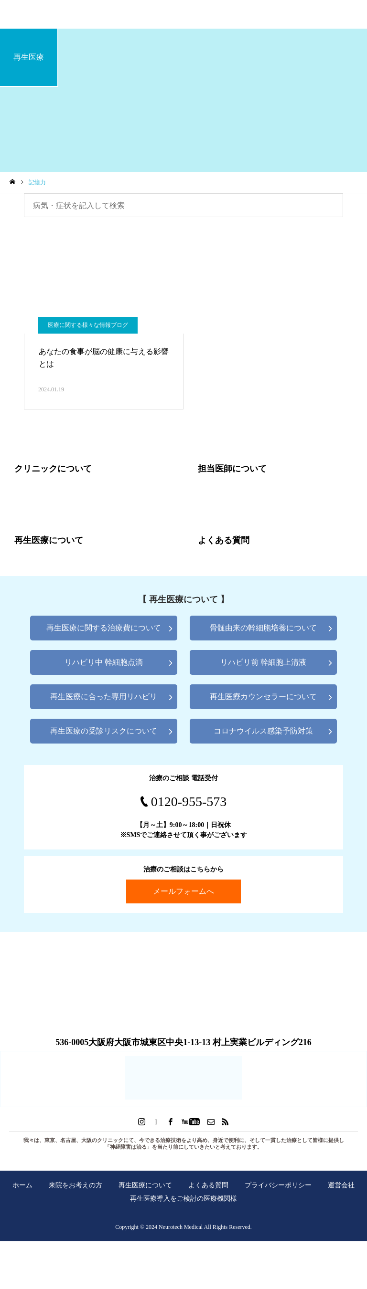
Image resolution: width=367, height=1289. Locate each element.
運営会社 (341, 1185)
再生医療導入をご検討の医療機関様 (183, 1198)
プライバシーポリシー (278, 1185)
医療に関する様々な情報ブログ (88, 325)
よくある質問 (208, 1185)
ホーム (22, 1185)
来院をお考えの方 (75, 1185)
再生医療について (145, 1185)
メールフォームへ (183, 891)
